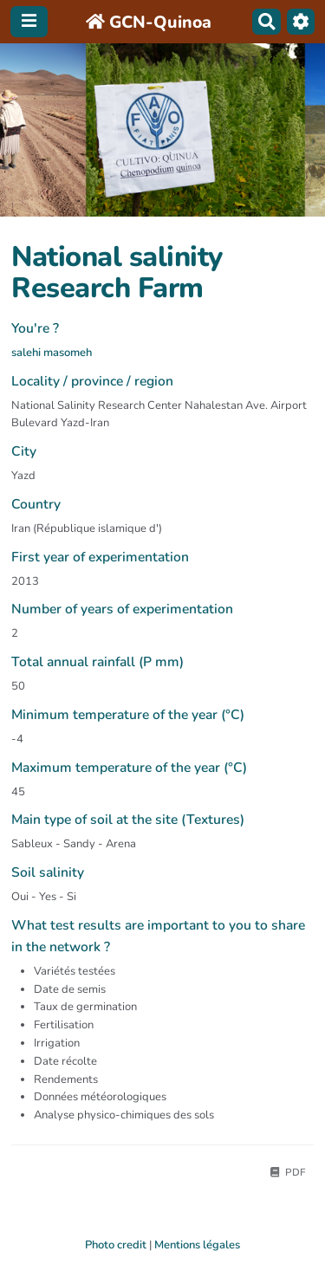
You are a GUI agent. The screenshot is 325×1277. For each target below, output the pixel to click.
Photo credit (115, 1245)
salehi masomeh (51, 352)
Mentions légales (197, 1245)
